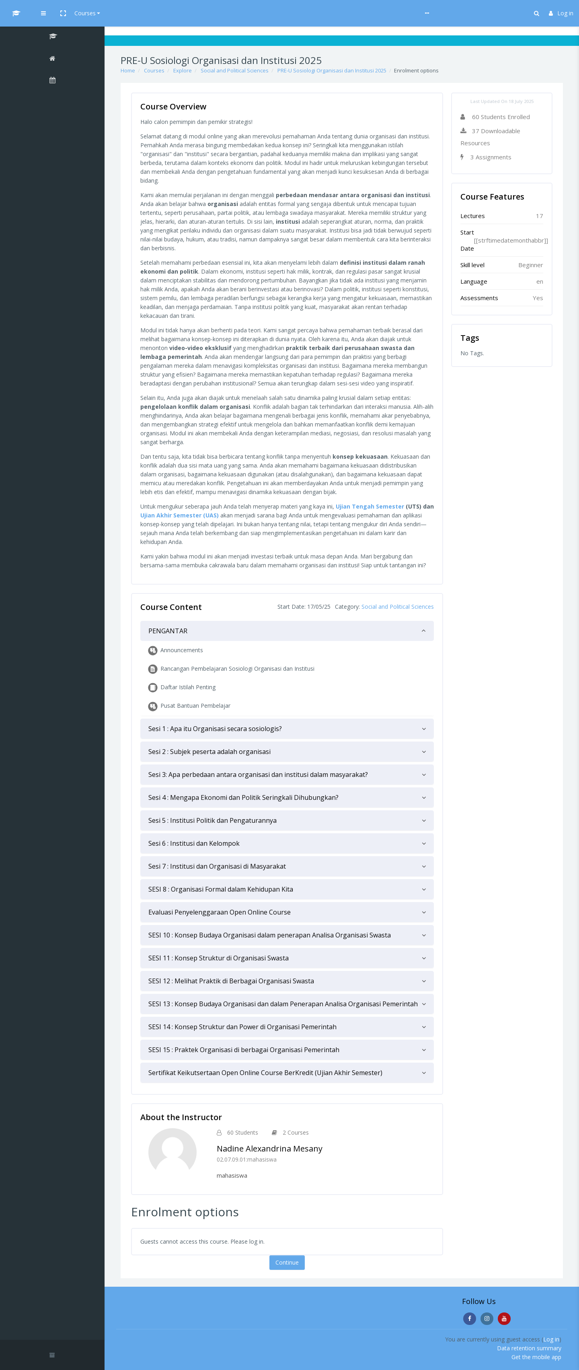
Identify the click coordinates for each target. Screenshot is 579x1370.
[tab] (287, 631)
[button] (135, 13)
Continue (287, 1262)
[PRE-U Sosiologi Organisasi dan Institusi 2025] (52, 37)
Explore (182, 70)
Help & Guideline (199, 13)
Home (128, 70)
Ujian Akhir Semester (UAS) (179, 515)
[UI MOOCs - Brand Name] (52, 13)
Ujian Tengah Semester (370, 506)
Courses (157, 13)
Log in (561, 13)
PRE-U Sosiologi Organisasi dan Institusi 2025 (331, 70)
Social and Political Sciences (235, 70)
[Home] (52, 59)
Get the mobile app (536, 1357)
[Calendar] (52, 81)
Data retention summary (529, 1348)
